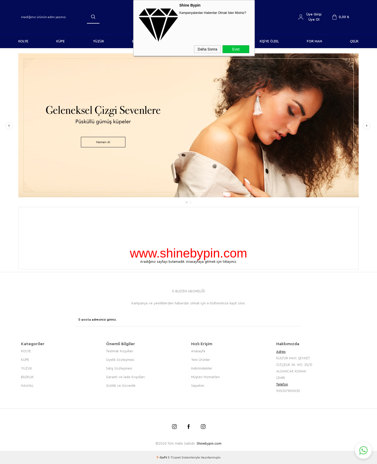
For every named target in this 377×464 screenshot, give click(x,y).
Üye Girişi (313, 14)
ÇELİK (354, 41)
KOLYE (23, 41)
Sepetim (197, 385)
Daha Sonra (207, 49)
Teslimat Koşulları (119, 351)
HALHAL (27, 385)
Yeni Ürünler (200, 359)
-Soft (162, 457)
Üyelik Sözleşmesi (120, 359)
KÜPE (60, 41)
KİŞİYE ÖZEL (269, 41)
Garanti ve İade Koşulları (125, 377)
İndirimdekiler (201, 368)
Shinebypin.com (209, 443)
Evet (236, 49)
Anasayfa (198, 351)
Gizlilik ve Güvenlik (120, 385)
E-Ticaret (174, 457)
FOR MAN (314, 41)
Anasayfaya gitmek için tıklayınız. (211, 261)
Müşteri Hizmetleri (205, 377)
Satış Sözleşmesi (119, 368)
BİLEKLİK (27, 377)
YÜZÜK (98, 41)
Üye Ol (313, 19)
